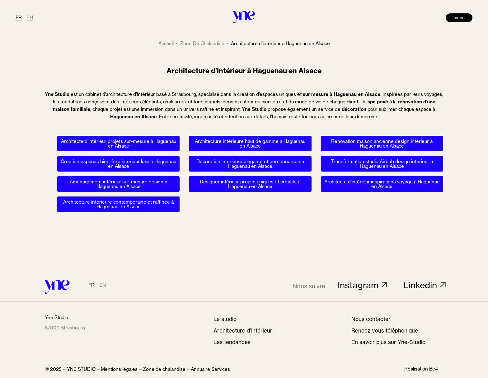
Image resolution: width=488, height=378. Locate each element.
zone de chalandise (202, 43)
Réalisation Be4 (421, 369)
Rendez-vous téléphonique (384, 330)
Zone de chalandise (164, 369)
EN (29, 18)
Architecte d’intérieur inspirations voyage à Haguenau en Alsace (381, 184)
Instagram (358, 285)
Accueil (166, 43)
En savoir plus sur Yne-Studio (388, 342)
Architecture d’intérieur (243, 330)
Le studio (225, 319)
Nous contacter (371, 319)
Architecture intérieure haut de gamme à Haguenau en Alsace (250, 143)
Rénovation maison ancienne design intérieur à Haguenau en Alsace (382, 143)
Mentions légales (119, 369)
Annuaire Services (210, 369)
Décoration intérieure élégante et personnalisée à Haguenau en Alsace (250, 163)
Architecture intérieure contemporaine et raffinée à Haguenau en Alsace (118, 204)
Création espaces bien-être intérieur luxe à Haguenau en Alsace (118, 163)
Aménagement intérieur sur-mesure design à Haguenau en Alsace (118, 184)
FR (19, 18)
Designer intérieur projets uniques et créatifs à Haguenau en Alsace (250, 184)
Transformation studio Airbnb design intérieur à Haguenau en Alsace (382, 163)
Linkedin (420, 285)
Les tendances (232, 342)
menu (459, 18)
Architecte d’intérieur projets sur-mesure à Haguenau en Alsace (118, 143)
